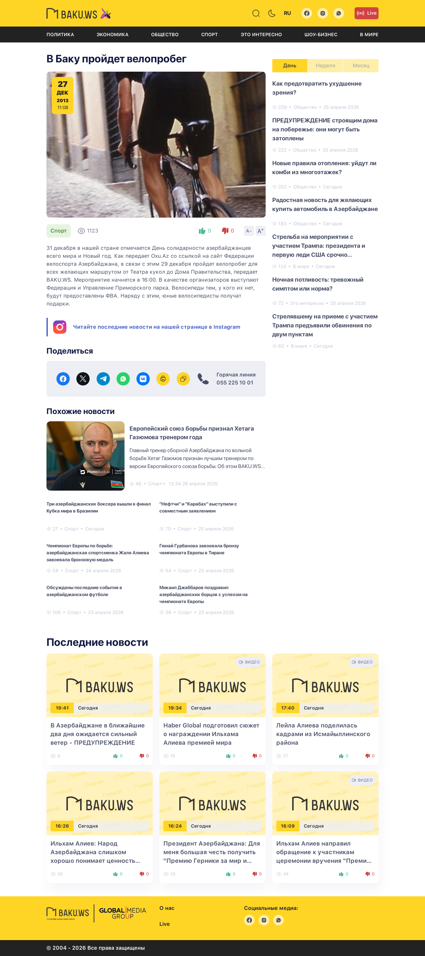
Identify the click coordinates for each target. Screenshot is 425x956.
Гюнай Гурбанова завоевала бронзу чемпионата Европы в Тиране (199, 549)
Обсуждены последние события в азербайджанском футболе (84, 591)
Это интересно (261, 34)
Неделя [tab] (325, 65)
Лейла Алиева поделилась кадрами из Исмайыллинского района (323, 734)
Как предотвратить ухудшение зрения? (317, 88)
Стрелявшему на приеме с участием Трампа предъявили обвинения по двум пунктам (325, 325)
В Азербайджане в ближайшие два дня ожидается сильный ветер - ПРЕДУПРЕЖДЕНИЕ (97, 734)
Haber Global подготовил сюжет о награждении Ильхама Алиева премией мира (211, 734)
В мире (369, 34)
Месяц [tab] (361, 65)
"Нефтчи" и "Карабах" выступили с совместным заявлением (198, 507)
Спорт (209, 34)
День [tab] (290, 65)
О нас (166, 908)
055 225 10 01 (234, 382)
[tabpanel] (325, 214)
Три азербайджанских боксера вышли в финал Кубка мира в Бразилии (98, 507)
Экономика (112, 34)
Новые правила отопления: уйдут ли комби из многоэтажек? (324, 167)
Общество (165, 34)
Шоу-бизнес (320, 34)
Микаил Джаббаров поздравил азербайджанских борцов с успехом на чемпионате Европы (203, 594)
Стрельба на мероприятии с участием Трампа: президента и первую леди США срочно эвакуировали (318, 246)
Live (367, 13)
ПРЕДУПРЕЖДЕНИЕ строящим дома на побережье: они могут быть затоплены (325, 129)
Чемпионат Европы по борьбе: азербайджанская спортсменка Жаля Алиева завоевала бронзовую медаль (97, 552)
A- (249, 231)
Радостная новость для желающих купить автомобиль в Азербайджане (325, 204)
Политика (60, 34)
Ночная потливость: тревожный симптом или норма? (318, 284)
